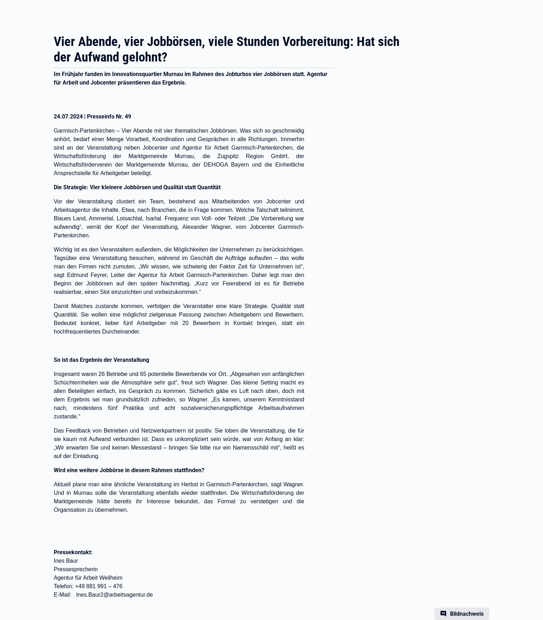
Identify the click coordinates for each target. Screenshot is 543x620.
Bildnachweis (467, 613)
